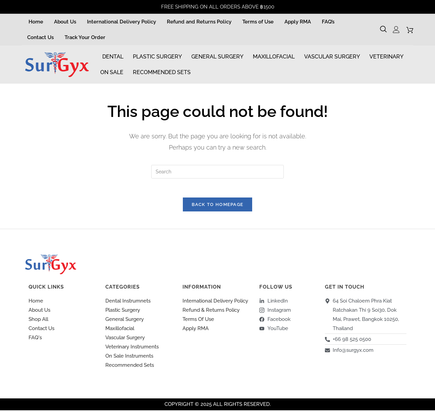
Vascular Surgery (332, 56)
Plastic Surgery (157, 56)
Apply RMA (297, 22)
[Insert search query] (217, 171)
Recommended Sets (162, 72)
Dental (112, 56)
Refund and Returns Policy (199, 22)
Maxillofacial (274, 56)
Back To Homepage (218, 206)
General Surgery (217, 56)
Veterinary (386, 56)
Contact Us (40, 37)
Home (36, 22)
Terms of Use (258, 22)
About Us (65, 22)
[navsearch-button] (384, 29)
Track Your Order (85, 37)
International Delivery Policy (121, 22)
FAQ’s (328, 22)
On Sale (111, 72)
